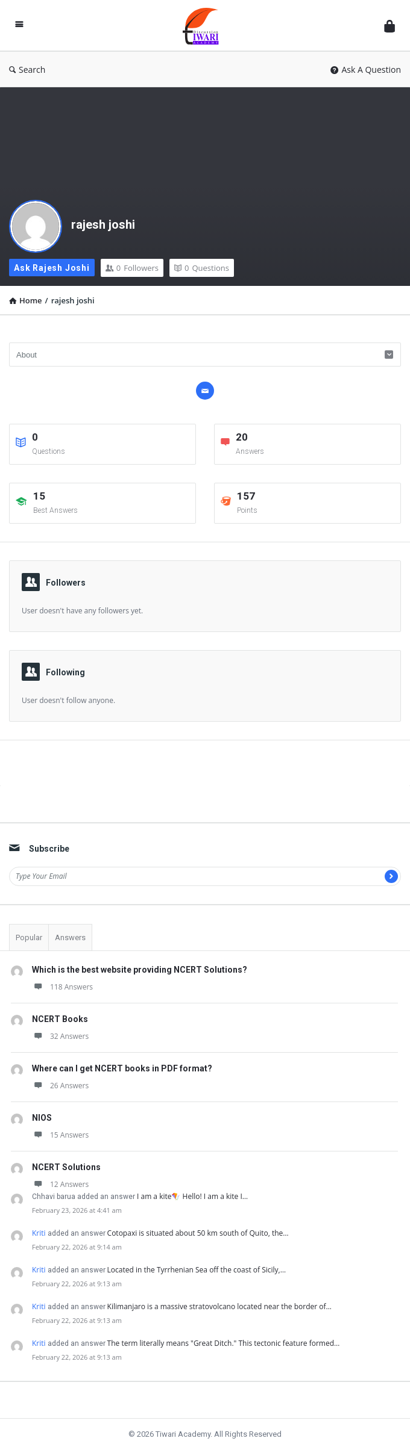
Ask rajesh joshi (52, 268)
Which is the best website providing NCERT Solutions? (139, 969)
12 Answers (60, 1184)
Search (27, 69)
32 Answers (60, 1036)
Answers (70, 937)
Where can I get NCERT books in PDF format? (122, 1068)
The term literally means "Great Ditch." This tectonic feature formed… (223, 1343)
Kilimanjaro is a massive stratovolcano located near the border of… (219, 1306)
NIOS (42, 1118)
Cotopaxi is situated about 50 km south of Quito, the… (198, 1233)
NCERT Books (60, 1019)
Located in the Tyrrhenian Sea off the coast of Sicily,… (196, 1270)
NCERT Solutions (66, 1167)
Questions (201, 267)
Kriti (39, 1233)
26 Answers (60, 1085)
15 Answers (60, 1135)
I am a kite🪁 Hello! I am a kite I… (192, 1196)
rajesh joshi (103, 224)
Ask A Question (365, 69)
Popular (29, 937)
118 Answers (62, 987)
